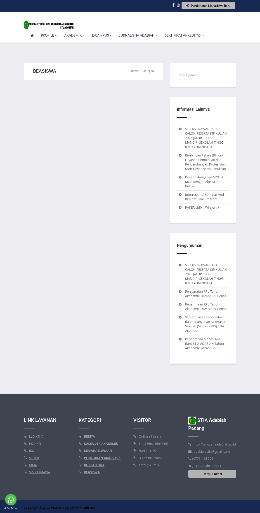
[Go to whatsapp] (11, 499)
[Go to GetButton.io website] (11, 508)
